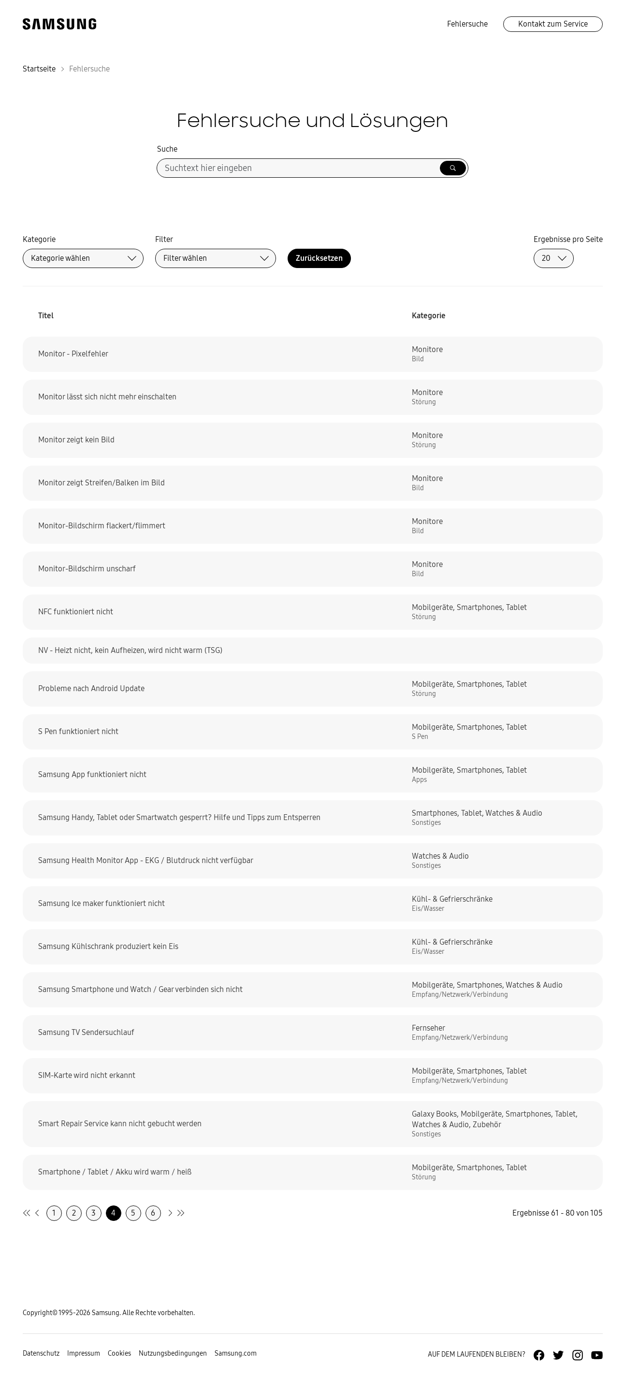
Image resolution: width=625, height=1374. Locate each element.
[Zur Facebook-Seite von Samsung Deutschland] (539, 1355)
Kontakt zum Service (553, 23)
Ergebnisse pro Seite (568, 239)
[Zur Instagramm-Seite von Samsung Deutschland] (577, 1355)
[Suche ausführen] (453, 168)
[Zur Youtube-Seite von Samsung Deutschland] (597, 1355)
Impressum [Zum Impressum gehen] (83, 1353)
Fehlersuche (467, 23)
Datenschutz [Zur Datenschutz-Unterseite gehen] (41, 1353)
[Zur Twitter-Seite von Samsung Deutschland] (558, 1355)
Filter (164, 239)
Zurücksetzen (319, 258)
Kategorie (39, 239)
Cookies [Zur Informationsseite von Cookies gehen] (119, 1353)
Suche (167, 149)
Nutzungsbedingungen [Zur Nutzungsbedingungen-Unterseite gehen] (173, 1353)
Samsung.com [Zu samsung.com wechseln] (236, 1353)
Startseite (39, 68)
